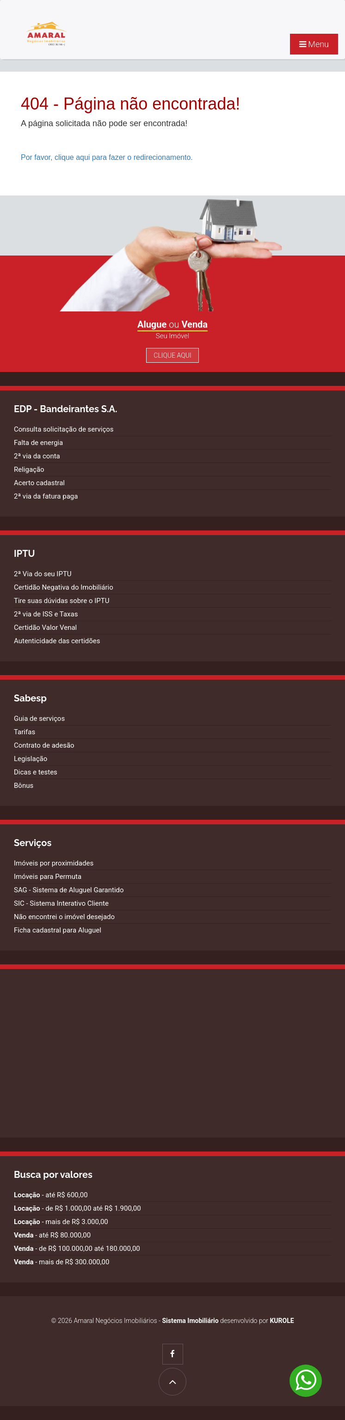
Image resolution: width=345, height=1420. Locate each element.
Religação (29, 469)
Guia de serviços (39, 718)
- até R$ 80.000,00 (52, 1235)
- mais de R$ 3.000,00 (61, 1222)
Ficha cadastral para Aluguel (57, 930)
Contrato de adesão (44, 745)
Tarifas (24, 732)
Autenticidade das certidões (57, 641)
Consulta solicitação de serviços (64, 429)
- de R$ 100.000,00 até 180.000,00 (77, 1248)
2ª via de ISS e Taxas (46, 614)
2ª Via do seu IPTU (43, 574)
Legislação (30, 759)
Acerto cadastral (39, 483)
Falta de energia (38, 443)
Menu (314, 44)
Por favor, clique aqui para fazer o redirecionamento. (107, 157)
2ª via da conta (37, 456)
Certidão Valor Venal (45, 627)
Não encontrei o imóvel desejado (64, 917)
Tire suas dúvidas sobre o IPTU (61, 601)
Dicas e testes (35, 772)
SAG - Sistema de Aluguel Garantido (69, 890)
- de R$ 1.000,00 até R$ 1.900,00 (77, 1208)
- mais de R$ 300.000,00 (61, 1262)
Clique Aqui (172, 355)
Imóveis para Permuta (47, 876)
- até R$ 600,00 (51, 1195)
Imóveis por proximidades (53, 863)
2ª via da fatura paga (46, 496)
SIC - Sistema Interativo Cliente (61, 903)
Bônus (23, 785)
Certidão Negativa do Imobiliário (63, 587)
